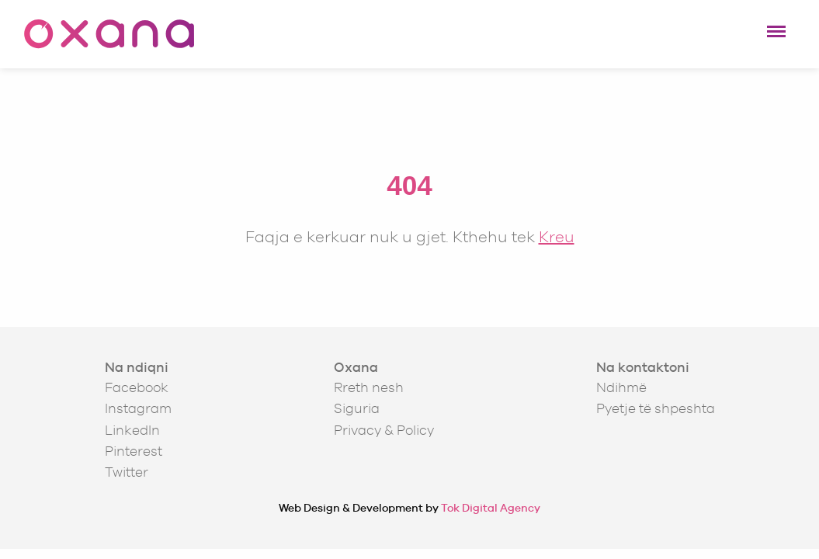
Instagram (138, 408)
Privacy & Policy (384, 430)
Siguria (357, 408)
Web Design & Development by (409, 508)
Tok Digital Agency (490, 508)
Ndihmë (621, 387)
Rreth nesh (369, 387)
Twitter (126, 472)
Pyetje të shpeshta (655, 408)
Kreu (556, 236)
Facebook (136, 387)
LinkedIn (132, 430)
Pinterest (133, 451)
